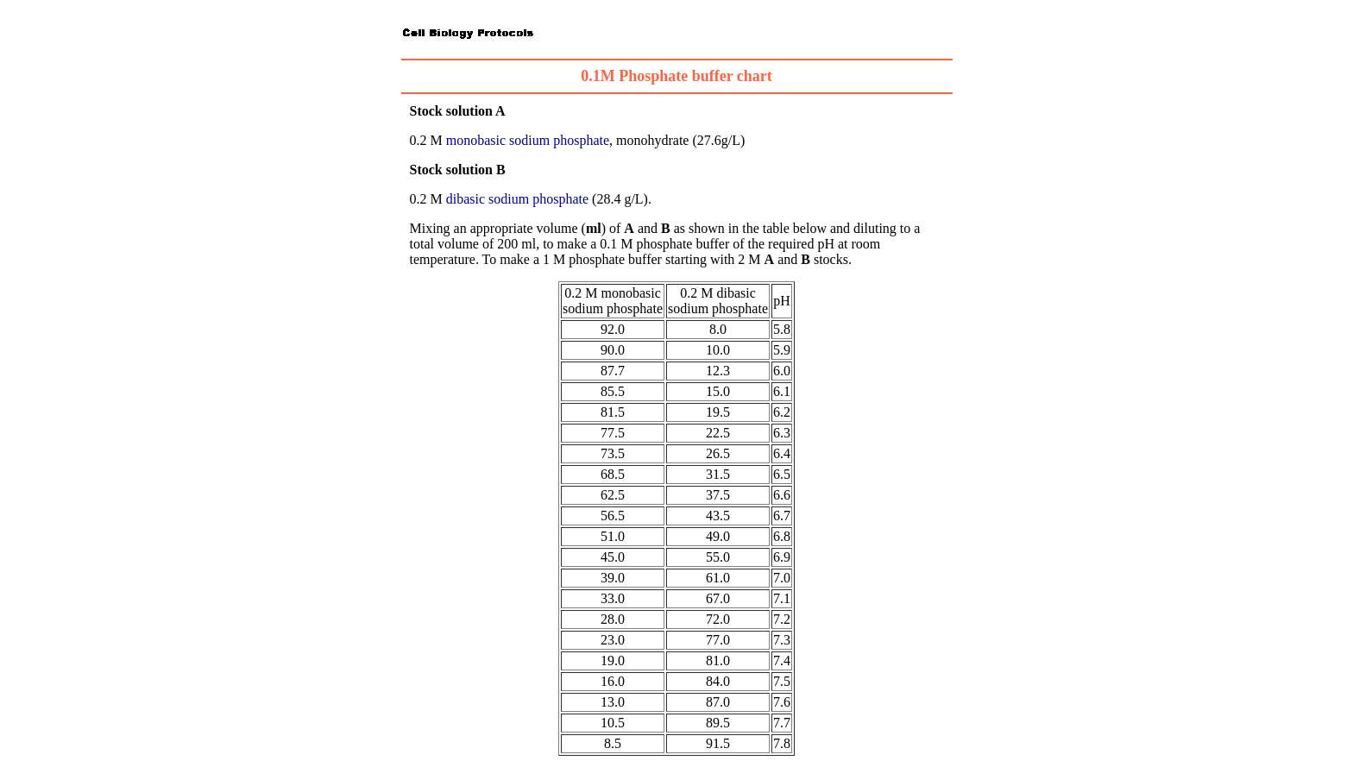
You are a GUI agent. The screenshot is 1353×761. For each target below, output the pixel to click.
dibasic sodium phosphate (517, 199)
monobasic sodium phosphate (527, 140)
